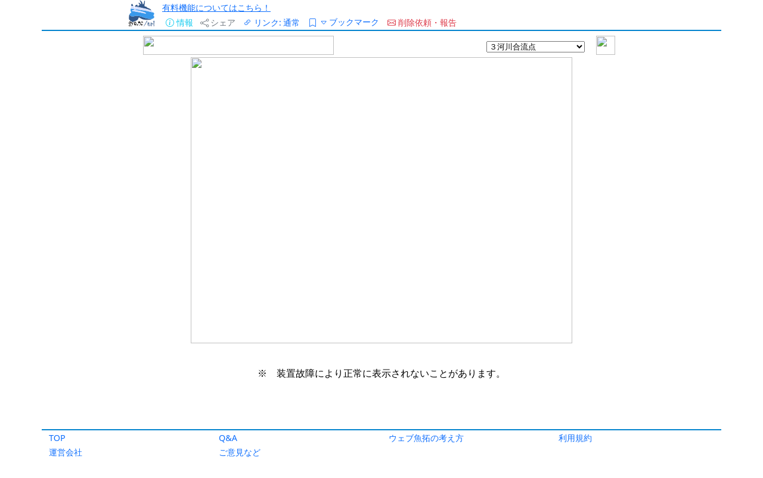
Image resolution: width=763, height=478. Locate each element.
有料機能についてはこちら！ (216, 7)
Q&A (228, 437)
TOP (57, 437)
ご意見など (239, 452)
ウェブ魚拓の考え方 (426, 437)
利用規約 (575, 437)
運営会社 (65, 452)
